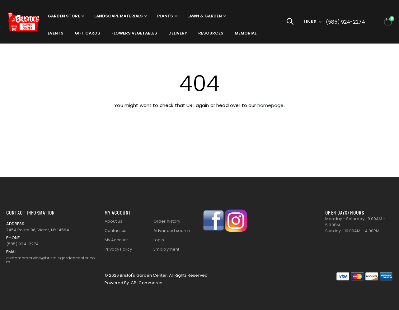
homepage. (271, 105)
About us (114, 221)
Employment (166, 249)
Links (310, 21)
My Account (116, 240)
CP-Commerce (146, 283)
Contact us (116, 231)
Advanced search (171, 231)
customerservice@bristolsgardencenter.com (50, 260)
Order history (166, 221)
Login (158, 240)
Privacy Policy (118, 249)
